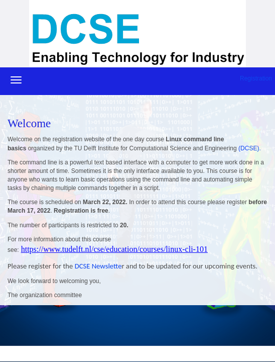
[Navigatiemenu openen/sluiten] (16, 79)
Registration (256, 78)
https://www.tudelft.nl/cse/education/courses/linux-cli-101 (114, 249)
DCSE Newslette (97, 265)
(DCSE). (249, 148)
